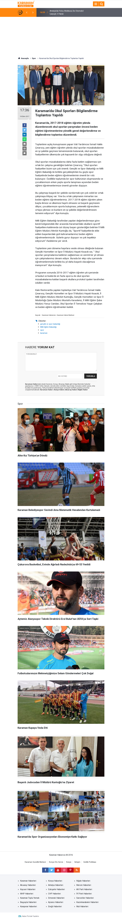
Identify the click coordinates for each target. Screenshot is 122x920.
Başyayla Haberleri (28, 902)
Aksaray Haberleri (28, 885)
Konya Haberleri (55, 881)
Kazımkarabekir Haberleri (87, 902)
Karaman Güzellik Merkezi (35, 862)
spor (42, 330)
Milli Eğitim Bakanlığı (48, 327)
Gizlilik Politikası (89, 862)
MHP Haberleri (26, 893)
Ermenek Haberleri (56, 898)
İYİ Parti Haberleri (84, 893)
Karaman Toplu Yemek (29, 898)
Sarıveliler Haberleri (85, 898)
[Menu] (95, 4)
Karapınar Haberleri (28, 906)
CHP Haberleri (54, 893)
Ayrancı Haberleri (55, 902)
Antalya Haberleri (55, 885)
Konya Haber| (59, 390)
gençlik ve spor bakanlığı (50, 324)
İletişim (77, 862)
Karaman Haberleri (28, 881)
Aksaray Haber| (71, 390)
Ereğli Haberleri (55, 906)
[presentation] (27, 12)
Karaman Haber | (47, 390)
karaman (43, 333)
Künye (68, 862)
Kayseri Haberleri (27, 889)
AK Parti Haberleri (84, 889)
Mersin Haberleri (83, 885)
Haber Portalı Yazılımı (30, 916)
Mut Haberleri (82, 906)
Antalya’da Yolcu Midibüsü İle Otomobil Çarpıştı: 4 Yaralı (67, 12)
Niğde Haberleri (83, 881)
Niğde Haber (83, 390)
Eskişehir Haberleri (56, 889)
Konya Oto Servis (56, 862)
